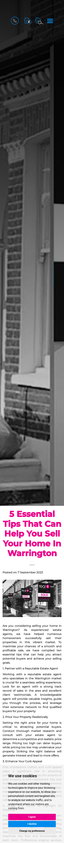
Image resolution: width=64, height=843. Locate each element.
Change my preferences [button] (32, 831)
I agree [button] (32, 817)
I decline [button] (32, 824)
